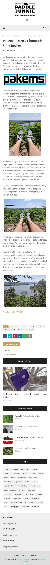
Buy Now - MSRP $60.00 (12, 312)
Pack (5, 502)
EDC (5, 507)
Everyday (31, 490)
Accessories (25, 469)
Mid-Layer (29, 494)
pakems (41, 327)
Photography (14, 507)
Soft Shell (14, 502)
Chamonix (14, 327)
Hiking (35, 469)
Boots (6, 478)
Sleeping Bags (35, 486)
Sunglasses (22, 478)
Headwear (19, 494)
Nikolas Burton (9, 50)
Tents (13, 478)
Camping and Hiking (11, 469)
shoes (7, 330)
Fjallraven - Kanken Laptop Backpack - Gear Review (24, 396)
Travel (20, 330)
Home (5, 36)
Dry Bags (22, 490)
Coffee (35, 482)
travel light (12, 36)
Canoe (26, 498)
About (24, 555)
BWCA (41, 473)
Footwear (17, 473)
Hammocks (8, 494)
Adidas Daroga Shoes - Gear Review (29, 437)
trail (13, 330)
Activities (7, 498)
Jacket (27, 482)
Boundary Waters (10, 490)
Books (31, 502)
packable (32, 327)
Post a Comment (9, 354)
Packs (33, 473)
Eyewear (18, 482)
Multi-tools (35, 498)
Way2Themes (23, 559)
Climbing (40, 502)
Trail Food (25, 507)
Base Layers (33, 478)
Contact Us (33, 555)
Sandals (39, 494)
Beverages (17, 498)
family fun (35, 507)
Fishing (25, 473)
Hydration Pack (9, 486)
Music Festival (22, 486)
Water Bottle (8, 482)
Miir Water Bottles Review (25, 448)
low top (23, 327)
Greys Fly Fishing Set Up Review (27, 416)
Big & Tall (23, 502)
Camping (7, 473)
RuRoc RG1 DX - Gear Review (26, 426)
